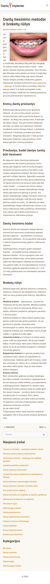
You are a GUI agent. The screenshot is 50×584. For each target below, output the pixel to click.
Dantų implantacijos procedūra (16, 517)
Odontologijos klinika (12, 508)
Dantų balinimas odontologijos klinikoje (20, 481)
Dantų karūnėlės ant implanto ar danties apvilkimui (25, 495)
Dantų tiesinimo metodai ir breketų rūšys (20, 486)
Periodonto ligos (10, 503)
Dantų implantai (10, 525)
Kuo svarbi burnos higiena (14, 490)
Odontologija (8, 561)
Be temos (7, 548)
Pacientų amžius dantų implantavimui (19, 453)
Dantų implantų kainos (12, 530)
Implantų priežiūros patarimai (15, 465)
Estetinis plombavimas (13, 534)
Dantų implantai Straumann (15, 470)
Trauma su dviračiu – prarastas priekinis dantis (23, 449)
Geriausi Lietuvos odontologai (16, 521)
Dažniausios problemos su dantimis (18, 499)
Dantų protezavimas (11, 512)
